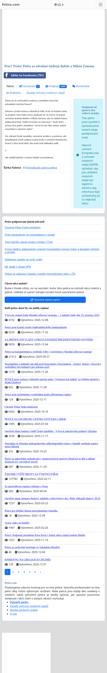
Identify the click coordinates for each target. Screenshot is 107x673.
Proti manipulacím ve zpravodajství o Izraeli (30, 234)
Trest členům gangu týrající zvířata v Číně (29, 242)
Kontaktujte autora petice (40, 167)
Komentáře (80, 86)
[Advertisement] (53, 37)
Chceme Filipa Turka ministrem (23, 227)
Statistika (13, 93)
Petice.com (11, 4)
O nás (13, 614)
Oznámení (29, 86)
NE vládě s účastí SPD (18, 266)
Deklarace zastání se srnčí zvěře (23, 259)
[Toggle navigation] (100, 4)
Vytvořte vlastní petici (45, 300)
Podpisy (56, 86)
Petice (10, 86)
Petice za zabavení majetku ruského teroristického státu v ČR (40, 274)
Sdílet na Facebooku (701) (24, 75)
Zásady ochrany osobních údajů (45, 93)
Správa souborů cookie (24, 610)
